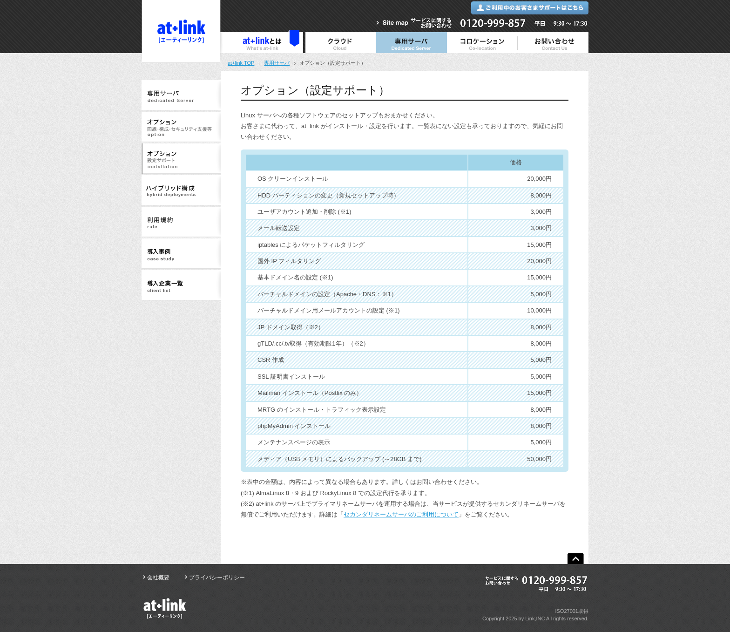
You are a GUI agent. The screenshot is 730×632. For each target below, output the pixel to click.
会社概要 (158, 577)
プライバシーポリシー (217, 577)
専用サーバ (277, 63)
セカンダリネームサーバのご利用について (401, 514)
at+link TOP (241, 63)
